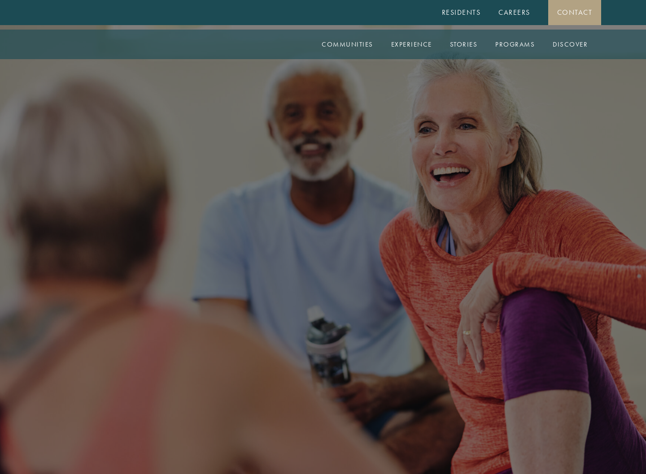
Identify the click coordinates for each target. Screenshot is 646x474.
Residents (461, 12)
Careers (514, 12)
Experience (411, 44)
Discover (570, 44)
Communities (347, 44)
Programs (515, 44)
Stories (464, 44)
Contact (575, 12)
